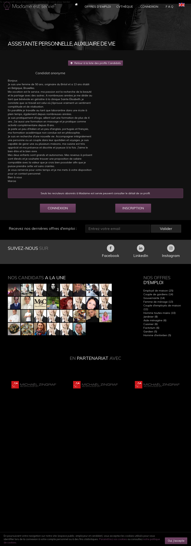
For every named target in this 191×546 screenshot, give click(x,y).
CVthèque (124, 6)
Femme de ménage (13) (158, 301)
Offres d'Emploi (98, 6)
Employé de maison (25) (158, 290)
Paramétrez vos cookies (113, 539)
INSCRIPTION (133, 208)
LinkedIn (140, 251)
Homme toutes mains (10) (159, 313)
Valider (166, 228)
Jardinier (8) (150, 316)
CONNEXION (58, 208)
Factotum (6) (151, 327)
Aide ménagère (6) (154, 320)
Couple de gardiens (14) (158, 294)
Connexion (149, 6)
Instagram (171, 251)
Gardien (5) (150, 331)
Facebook (110, 251)
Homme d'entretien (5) (157, 335)
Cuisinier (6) (150, 324)
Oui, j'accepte (176, 540)
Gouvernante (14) (154, 298)
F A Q (169, 6)
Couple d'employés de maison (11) (162, 307)
